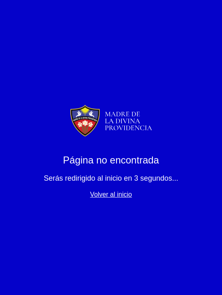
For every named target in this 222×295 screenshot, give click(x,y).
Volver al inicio (111, 194)
